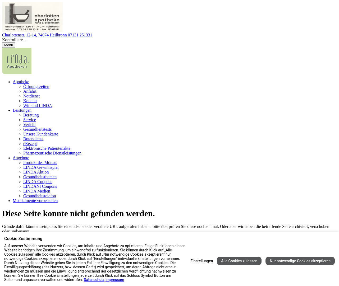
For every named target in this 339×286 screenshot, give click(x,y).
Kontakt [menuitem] (30, 101)
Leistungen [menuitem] (22, 110)
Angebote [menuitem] (21, 158)
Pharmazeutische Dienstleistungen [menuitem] (52, 153)
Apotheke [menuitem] (21, 81)
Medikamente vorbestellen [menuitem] (35, 200)
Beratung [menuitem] (31, 115)
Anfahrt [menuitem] (29, 91)
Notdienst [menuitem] (31, 96)
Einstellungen (202, 261)
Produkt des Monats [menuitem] (40, 162)
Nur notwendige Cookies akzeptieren (300, 261)
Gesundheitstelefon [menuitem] (39, 196)
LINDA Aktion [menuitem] (36, 172)
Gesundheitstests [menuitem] (37, 129)
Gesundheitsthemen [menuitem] (40, 177)
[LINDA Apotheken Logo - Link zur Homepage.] (16, 73)
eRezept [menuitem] (30, 143)
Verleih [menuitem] (29, 124)
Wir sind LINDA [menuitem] (37, 105)
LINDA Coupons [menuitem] (37, 181)
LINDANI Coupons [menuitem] (40, 186)
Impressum (115, 280)
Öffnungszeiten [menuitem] (36, 86)
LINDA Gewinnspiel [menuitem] (41, 167)
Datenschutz (94, 280)
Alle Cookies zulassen (239, 261)
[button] (169, 39)
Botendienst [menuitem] (33, 139)
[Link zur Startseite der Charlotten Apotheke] (32, 30)
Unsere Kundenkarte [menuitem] (40, 134)
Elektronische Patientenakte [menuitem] (46, 148)
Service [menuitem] (29, 120)
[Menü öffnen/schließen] (8, 45)
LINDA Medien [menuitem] (36, 191)
